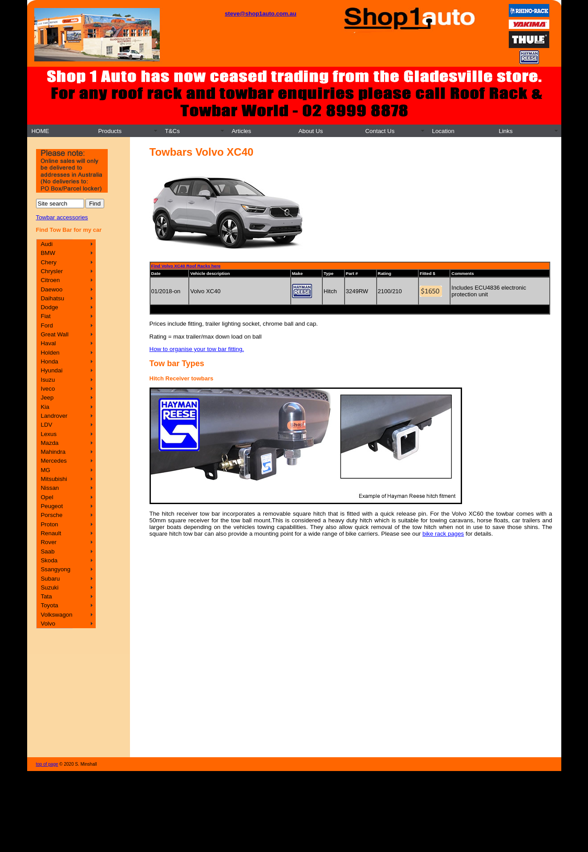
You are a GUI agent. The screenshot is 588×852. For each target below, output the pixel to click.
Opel (47, 497)
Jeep (47, 397)
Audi (47, 244)
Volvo (48, 623)
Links (505, 131)
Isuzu (48, 379)
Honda (49, 361)
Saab (47, 551)
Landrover (54, 415)
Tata (46, 596)
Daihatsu (52, 298)
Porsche (51, 515)
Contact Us (379, 131)
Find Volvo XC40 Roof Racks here (186, 265)
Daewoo (51, 289)
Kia (45, 407)
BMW (48, 253)
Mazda (49, 443)
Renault (51, 533)
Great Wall (54, 334)
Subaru (50, 578)
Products (110, 131)
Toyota (49, 605)
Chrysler (52, 271)
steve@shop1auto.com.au (260, 13)
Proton (49, 524)
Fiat (45, 316)
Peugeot (52, 506)
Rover (49, 542)
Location (443, 131)
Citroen (50, 280)
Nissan (50, 488)
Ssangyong (55, 569)
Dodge (49, 307)
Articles (241, 131)
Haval (48, 343)
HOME (40, 131)
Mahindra (53, 451)
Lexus (49, 434)
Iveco (48, 388)
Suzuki (49, 587)
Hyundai (51, 370)
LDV (46, 424)
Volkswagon (56, 614)
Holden (50, 352)
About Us (310, 131)
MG (45, 470)
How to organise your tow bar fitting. (197, 349)
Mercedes (54, 460)
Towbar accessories (62, 217)
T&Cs (172, 131)
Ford (47, 325)
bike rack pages (443, 533)
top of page (47, 764)
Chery (49, 262)
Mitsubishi (54, 479)
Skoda (49, 560)
